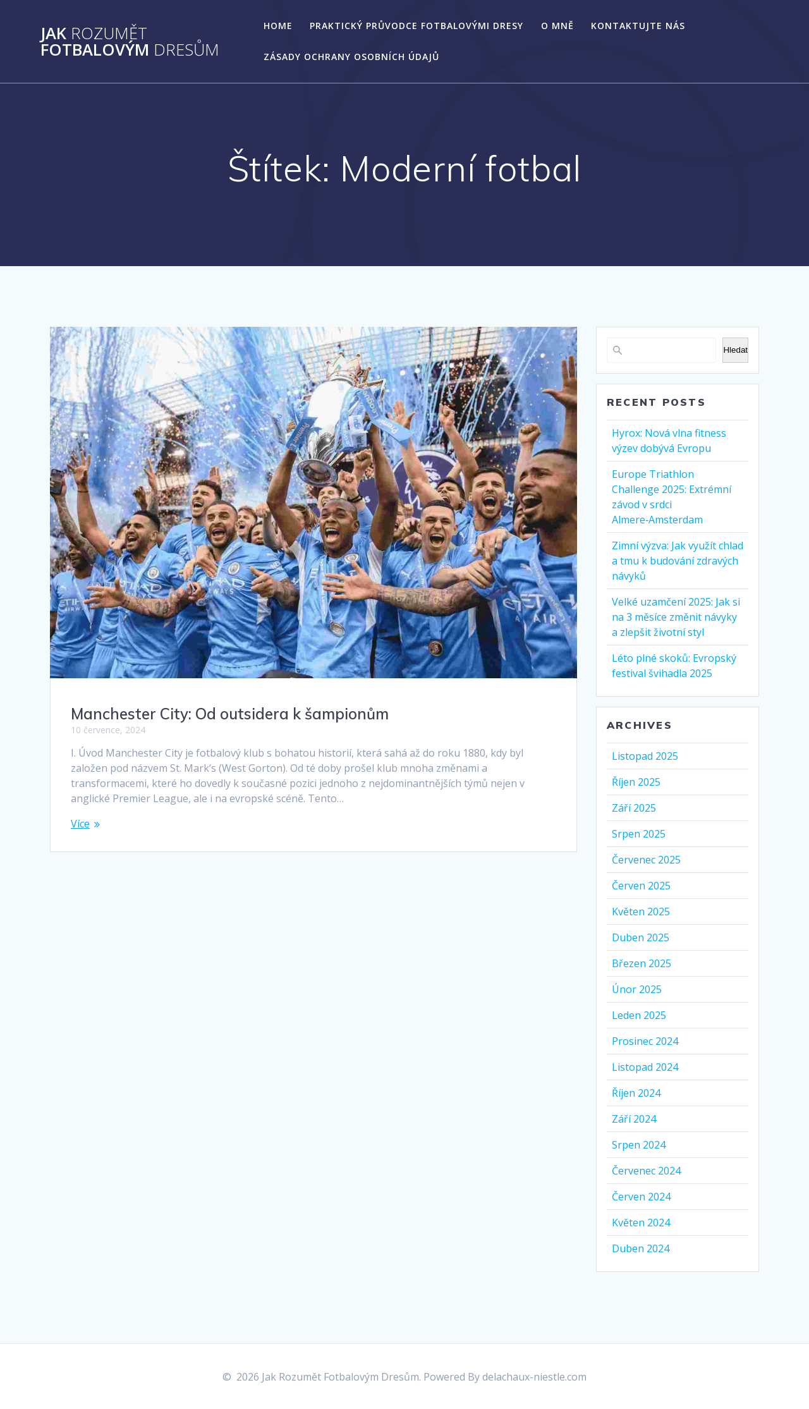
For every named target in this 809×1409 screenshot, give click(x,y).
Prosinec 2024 (645, 1041)
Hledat (735, 350)
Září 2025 (634, 808)
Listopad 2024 (645, 1067)
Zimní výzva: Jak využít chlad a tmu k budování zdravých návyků (677, 561)
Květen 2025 (641, 911)
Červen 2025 (641, 886)
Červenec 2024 (646, 1171)
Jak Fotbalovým (129, 41)
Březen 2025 (641, 963)
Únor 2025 (637, 989)
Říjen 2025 (636, 782)
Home (278, 26)
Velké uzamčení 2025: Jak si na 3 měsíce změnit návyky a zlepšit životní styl (676, 617)
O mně (557, 26)
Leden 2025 (639, 1015)
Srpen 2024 (639, 1145)
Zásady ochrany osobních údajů (351, 57)
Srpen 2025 (639, 834)
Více (80, 824)
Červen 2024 (641, 1197)
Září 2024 (634, 1119)
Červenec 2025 (646, 860)
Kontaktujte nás (638, 26)
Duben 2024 (640, 1248)
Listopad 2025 (645, 756)
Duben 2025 (640, 937)
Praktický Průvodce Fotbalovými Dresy (416, 26)
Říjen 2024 (636, 1093)
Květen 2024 (641, 1222)
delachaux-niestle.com (534, 1377)
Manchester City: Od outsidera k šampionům (230, 713)
